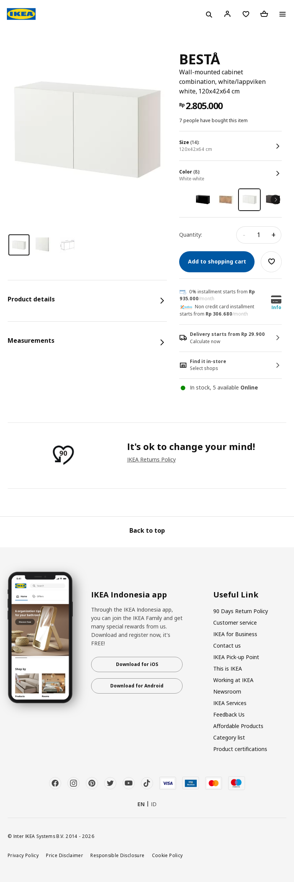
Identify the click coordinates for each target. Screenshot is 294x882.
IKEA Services (230, 703)
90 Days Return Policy (240, 611)
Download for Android (136, 685)
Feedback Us (229, 714)
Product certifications (240, 749)
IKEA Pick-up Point (236, 657)
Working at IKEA (233, 680)
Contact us (227, 645)
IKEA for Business (235, 634)
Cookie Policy (167, 855)
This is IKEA (227, 668)
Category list (229, 737)
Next (275, 200)
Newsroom (227, 691)
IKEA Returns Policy (151, 459)
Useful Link (235, 594)
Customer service (235, 622)
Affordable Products (238, 726)
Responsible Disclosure (117, 855)
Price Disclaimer (64, 855)
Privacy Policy (23, 855)
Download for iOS (137, 664)
